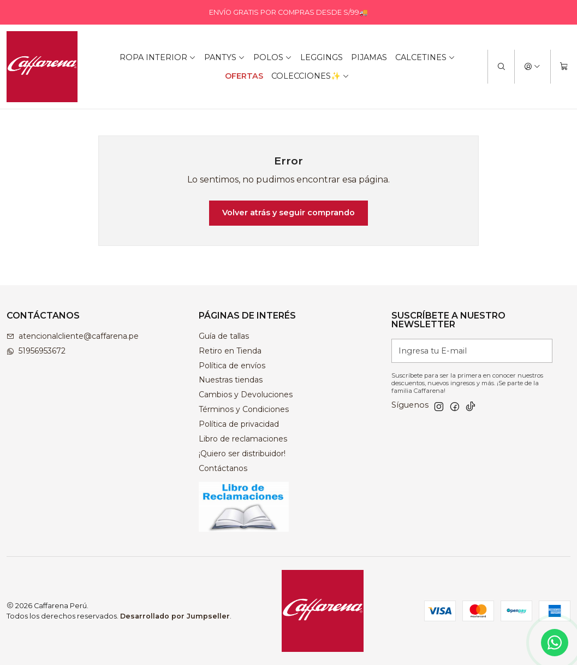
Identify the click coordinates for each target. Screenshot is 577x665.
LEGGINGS (321, 57)
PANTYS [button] (224, 57)
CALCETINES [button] (425, 57)
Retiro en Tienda (230, 351)
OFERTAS (244, 76)
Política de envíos (232, 365)
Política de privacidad (239, 424)
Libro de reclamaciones (243, 439)
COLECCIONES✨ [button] (310, 76)
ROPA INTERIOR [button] (158, 57)
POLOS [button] (272, 57)
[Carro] (563, 66)
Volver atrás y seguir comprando (288, 212)
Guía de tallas (224, 336)
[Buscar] (501, 66)
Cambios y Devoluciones (246, 394)
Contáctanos (223, 468)
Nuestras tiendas (231, 380)
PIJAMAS (369, 57)
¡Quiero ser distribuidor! (242, 453)
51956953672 (36, 351)
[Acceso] (532, 66)
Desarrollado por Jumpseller (175, 616)
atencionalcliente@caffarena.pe (73, 336)
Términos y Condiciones (244, 409)
